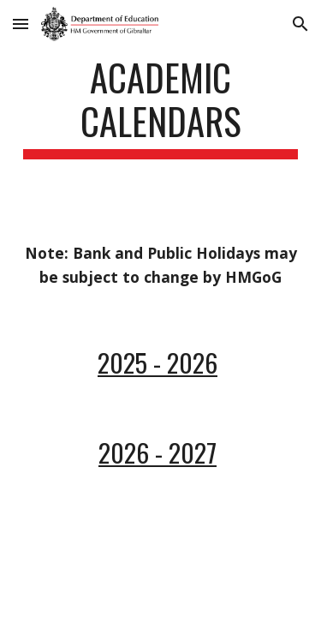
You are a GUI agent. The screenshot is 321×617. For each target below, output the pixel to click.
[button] (20, 23)
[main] (161, 107)
